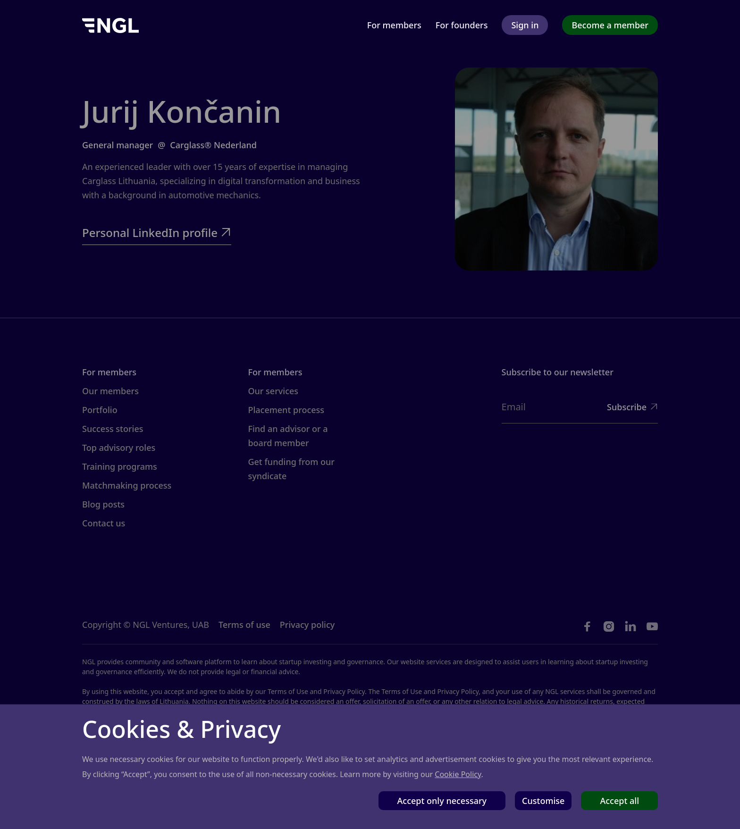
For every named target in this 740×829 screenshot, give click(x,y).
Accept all (619, 800)
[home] (110, 25)
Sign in (524, 25)
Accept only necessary (442, 800)
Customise (543, 800)
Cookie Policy (458, 774)
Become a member (610, 25)
